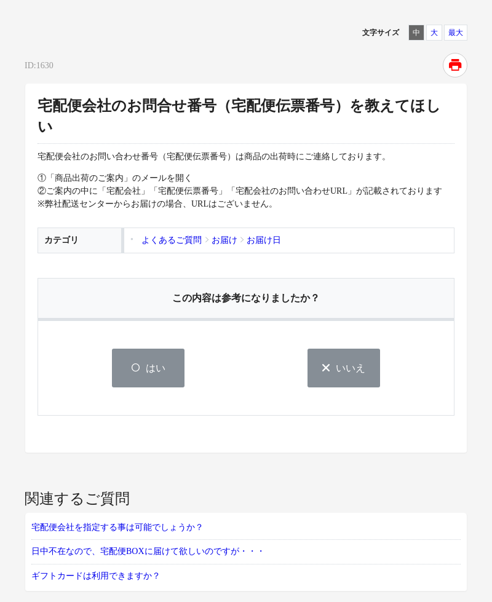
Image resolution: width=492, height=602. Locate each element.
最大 (455, 32)
